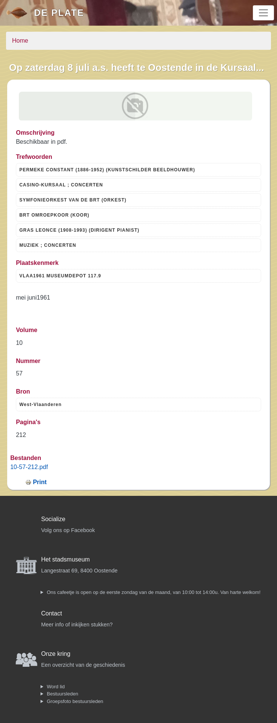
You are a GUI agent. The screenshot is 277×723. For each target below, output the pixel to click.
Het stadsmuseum (65, 559)
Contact (51, 613)
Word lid (56, 686)
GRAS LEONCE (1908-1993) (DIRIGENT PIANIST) (79, 230)
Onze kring (55, 654)
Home (20, 40)
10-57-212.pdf (29, 467)
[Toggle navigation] (263, 12)
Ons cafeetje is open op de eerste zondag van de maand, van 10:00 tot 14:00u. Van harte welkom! (153, 592)
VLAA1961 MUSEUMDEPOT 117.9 (60, 275)
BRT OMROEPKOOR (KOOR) (54, 215)
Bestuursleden (62, 694)
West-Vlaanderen (40, 404)
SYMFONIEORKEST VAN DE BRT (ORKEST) (72, 200)
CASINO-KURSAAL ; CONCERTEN (61, 185)
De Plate (59, 13)
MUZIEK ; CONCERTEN (47, 245)
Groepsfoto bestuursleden (75, 701)
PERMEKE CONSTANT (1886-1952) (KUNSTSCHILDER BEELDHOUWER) (107, 169)
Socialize (53, 519)
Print (39, 482)
